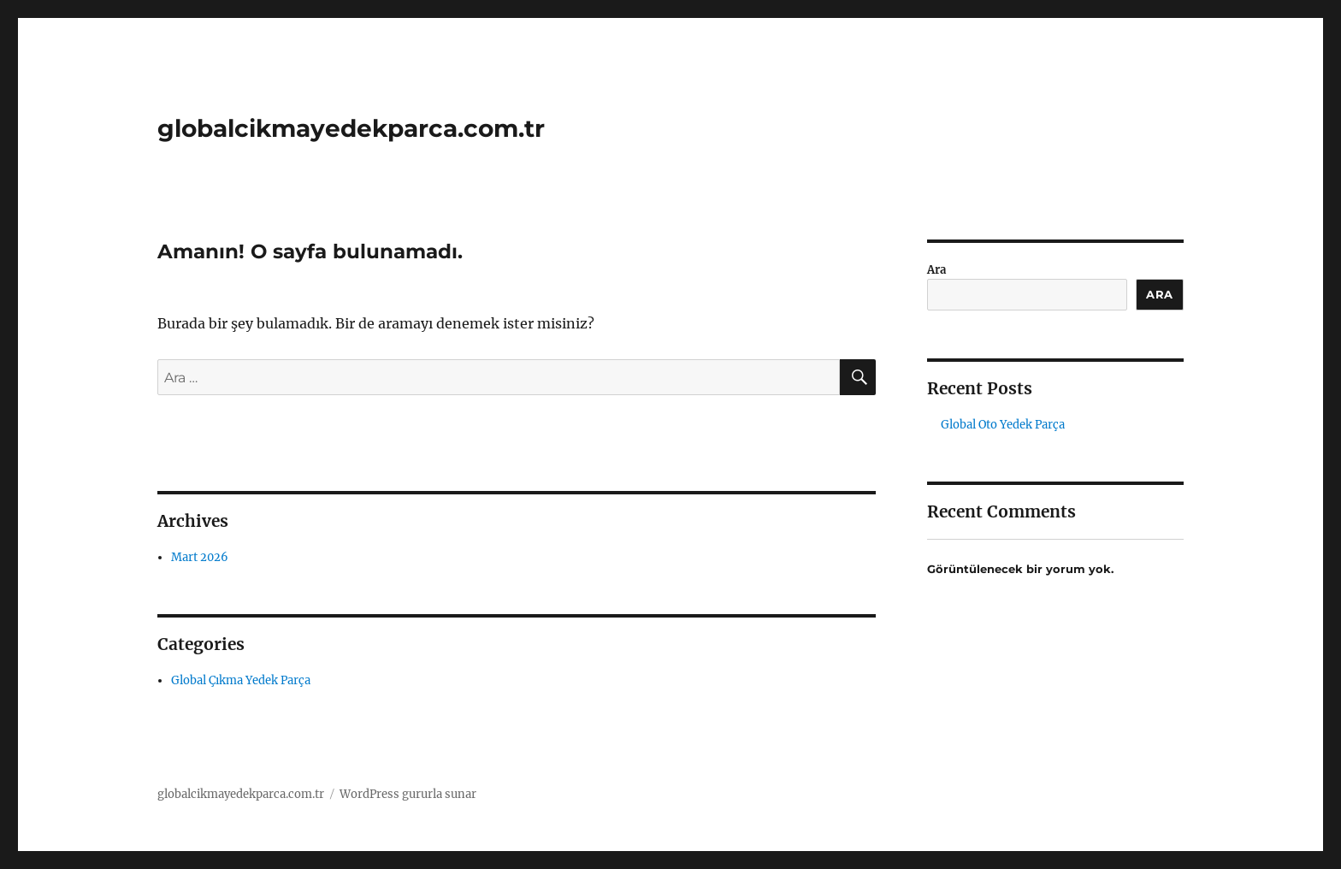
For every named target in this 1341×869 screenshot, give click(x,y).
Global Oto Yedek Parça (1003, 424)
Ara (936, 270)
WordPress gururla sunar (408, 794)
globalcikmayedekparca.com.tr (351, 128)
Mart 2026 (199, 557)
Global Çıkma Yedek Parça (240, 680)
